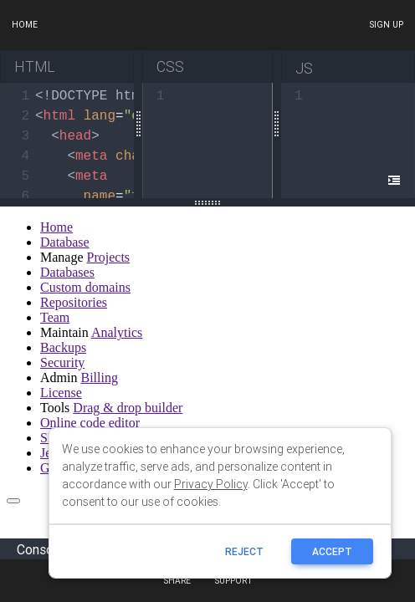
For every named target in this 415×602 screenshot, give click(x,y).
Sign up (386, 24)
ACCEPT (332, 551)
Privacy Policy (211, 484)
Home (25, 24)
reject (244, 551)
